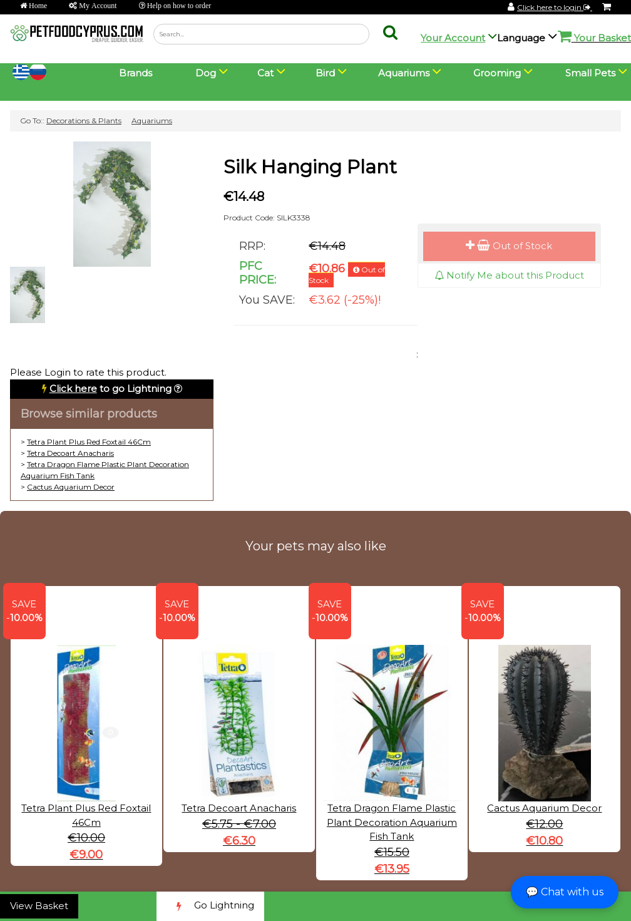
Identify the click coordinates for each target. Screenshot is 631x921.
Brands (135, 73)
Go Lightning (210, 906)
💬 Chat (564, 892)
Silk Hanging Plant (310, 166)
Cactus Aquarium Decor (71, 486)
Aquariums (151, 120)
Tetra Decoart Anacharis (70, 453)
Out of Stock (509, 246)
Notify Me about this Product (509, 275)
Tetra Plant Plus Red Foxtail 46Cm (89, 441)
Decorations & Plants (83, 120)
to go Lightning (110, 388)
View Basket (39, 906)
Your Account (453, 38)
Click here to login (554, 7)
